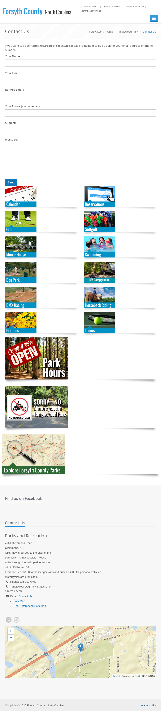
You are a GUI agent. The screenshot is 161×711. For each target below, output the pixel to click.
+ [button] (10, 631)
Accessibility (148, 705)
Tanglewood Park (127, 31)
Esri (137, 676)
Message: (11, 139)
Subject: (10, 123)
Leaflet (116, 676)
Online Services (134, 6)
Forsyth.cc (91, 6)
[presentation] (37, 166)
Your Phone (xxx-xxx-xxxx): (22, 106)
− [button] (10, 638)
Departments (111, 6)
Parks (109, 31)
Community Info (90, 11)
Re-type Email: (14, 90)
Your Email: (12, 73)
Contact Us (25, 596)
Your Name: (13, 56)
